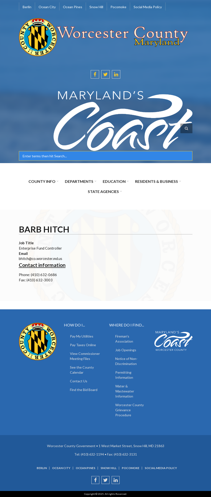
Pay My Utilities (81, 336)
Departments (79, 181)
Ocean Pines (72, 7)
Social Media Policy (148, 7)
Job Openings (125, 350)
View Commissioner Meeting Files (85, 356)
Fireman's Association (124, 338)
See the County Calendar (82, 369)
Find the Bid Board (83, 390)
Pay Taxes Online (83, 345)
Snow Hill (96, 7)
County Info (41, 181)
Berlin (27, 7)
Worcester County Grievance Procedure (129, 410)
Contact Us (78, 381)
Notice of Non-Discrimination (126, 361)
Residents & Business (156, 181)
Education (114, 181)
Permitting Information (124, 374)
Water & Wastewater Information (124, 391)
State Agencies (103, 191)
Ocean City (47, 7)
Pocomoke (118, 7)
